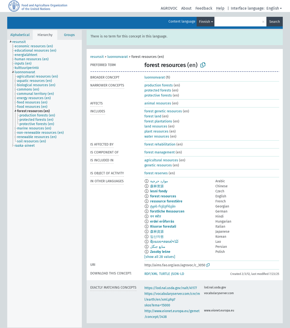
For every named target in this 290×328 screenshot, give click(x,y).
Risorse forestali (163, 227)
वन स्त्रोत (155, 216)
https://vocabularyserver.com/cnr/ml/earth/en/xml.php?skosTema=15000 (172, 299)
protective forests (158, 95)
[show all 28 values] (159, 257)
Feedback (203, 8)
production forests (158, 85)
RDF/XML (151, 274)
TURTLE (164, 274)
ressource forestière (166, 201)
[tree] (44, 184)
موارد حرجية (159, 181)
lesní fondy (158, 191)
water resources (156, 136)
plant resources (156, 131)
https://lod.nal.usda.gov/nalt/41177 (170, 288)
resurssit (97, 57)
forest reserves (156, 173)
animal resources (157, 103)
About (186, 8)
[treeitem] (21, 42)
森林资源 (157, 186)
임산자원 (157, 237)
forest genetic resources (163, 111)
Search (274, 22)
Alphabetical (20, 35)
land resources (155, 126)
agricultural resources (161, 160)
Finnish (204, 22)
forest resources (163, 196)
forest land (152, 116)
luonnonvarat (117, 57)
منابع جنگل (157, 247)
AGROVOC (169, 8)
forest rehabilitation (159, 144)
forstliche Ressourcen (167, 211)
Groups (69, 35)
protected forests (157, 90)
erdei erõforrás (162, 221)
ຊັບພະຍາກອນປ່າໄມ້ (164, 242)
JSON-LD (177, 274)
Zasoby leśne (160, 252)
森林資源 (157, 232)
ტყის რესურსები (162, 206)
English (272, 8)
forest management (159, 152)
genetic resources (158, 165)
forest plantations (158, 121)
